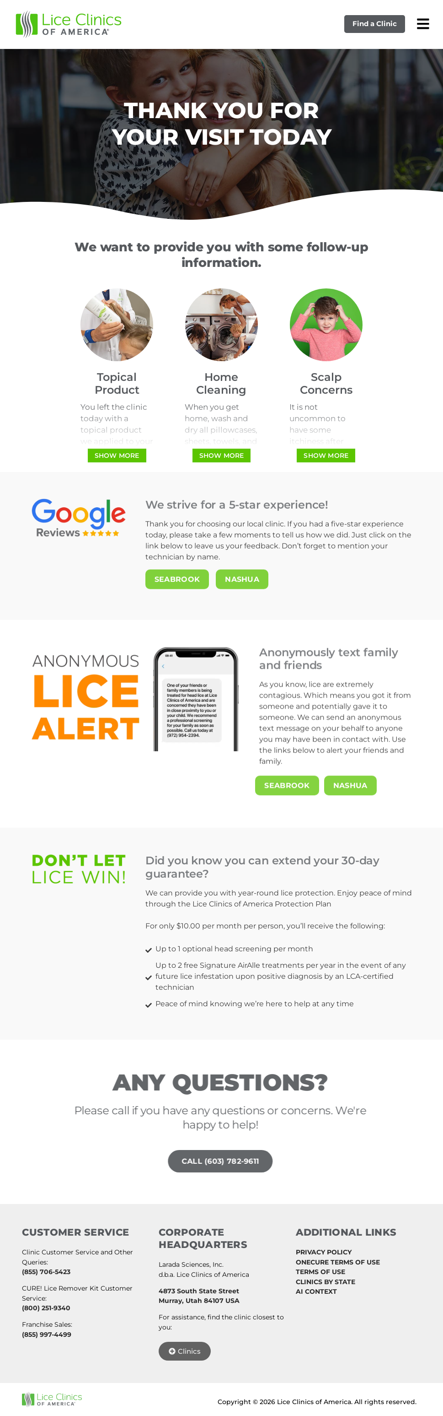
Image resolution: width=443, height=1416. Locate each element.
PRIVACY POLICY (324, 1252)
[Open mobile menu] (423, 24)
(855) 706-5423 (46, 1271)
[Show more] (117, 455)
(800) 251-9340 (46, 1307)
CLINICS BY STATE (325, 1281)
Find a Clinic (374, 24)
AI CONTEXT (316, 1291)
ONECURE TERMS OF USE (338, 1262)
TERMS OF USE (320, 1271)
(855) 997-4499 (46, 1334)
